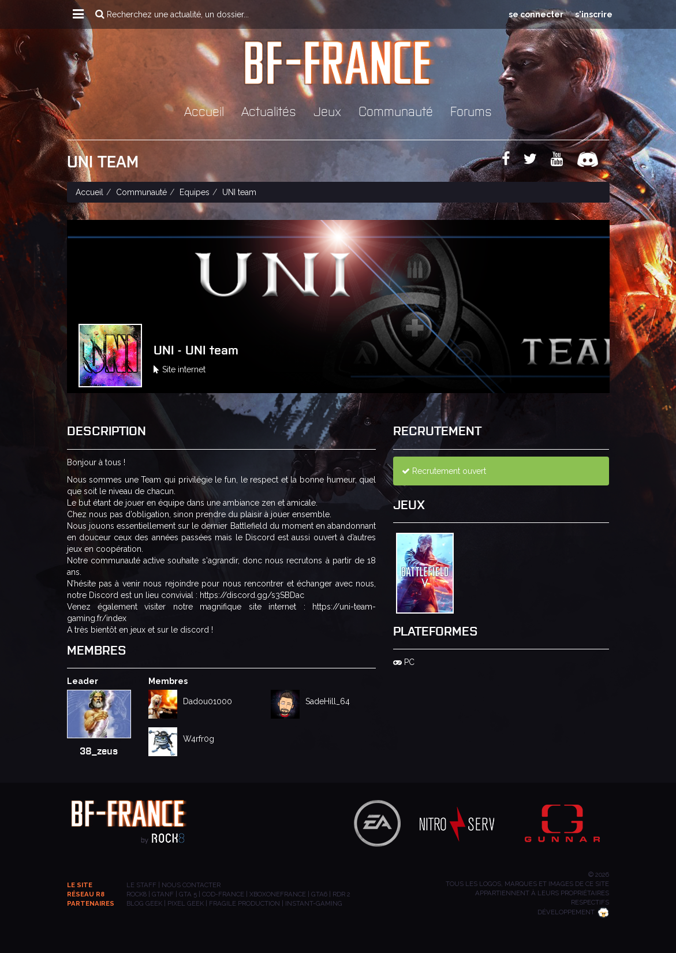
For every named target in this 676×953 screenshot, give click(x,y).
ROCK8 (136, 894)
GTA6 (319, 894)
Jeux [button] (327, 110)
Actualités (268, 110)
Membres (168, 681)
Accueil (204, 110)
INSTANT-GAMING (313, 903)
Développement (573, 912)
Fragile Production (244, 903)
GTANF (163, 894)
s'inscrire (593, 14)
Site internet (180, 369)
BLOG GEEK (144, 903)
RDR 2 (341, 894)
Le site (79, 885)
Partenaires (90, 903)
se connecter (536, 14)
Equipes (195, 192)
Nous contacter (191, 885)
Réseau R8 (85, 894)
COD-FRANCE (223, 894)
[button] (78, 14)
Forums (471, 110)
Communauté (395, 110)
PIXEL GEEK (185, 903)
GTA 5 (188, 894)
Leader (82, 681)
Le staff (141, 885)
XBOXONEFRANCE (277, 894)
